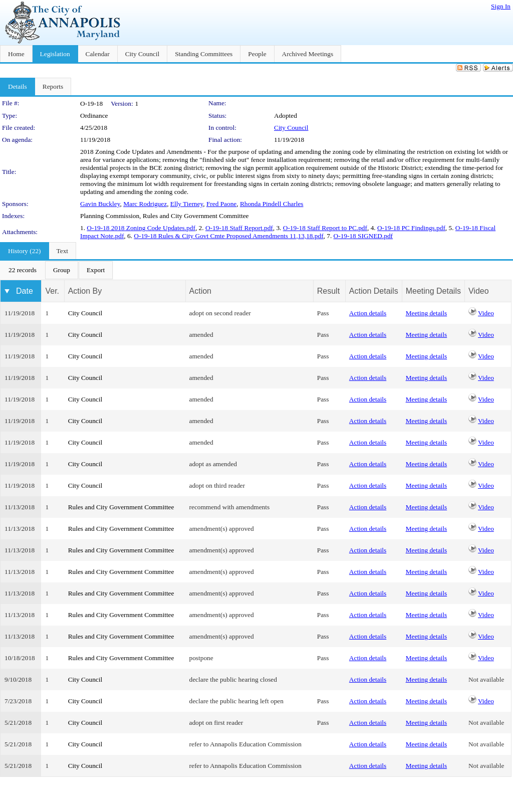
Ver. (52, 291)
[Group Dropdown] (61, 270)
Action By (85, 291)
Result (328, 291)
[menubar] (56, 270)
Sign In (500, 6)
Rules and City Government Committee (121, 507)
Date (24, 291)
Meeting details (426, 313)
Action (200, 291)
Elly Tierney (186, 204)
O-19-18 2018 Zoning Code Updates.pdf (141, 228)
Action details (367, 313)
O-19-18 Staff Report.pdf (239, 228)
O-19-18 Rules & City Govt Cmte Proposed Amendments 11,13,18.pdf (228, 236)
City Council (291, 127)
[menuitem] (23, 270)
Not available (486, 679)
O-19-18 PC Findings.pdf (411, 228)
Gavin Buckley (100, 204)
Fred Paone (221, 204)
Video (486, 313)
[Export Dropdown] (96, 270)
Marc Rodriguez (145, 204)
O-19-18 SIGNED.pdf (363, 236)
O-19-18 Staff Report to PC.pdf (325, 228)
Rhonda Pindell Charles (272, 204)
